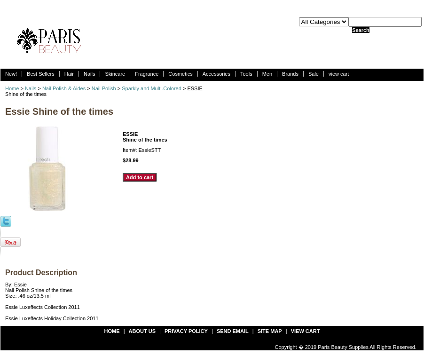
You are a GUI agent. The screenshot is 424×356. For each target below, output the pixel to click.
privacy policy (186, 331)
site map (270, 331)
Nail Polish (104, 88)
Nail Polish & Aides (64, 88)
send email (233, 331)
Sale (313, 74)
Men (267, 74)
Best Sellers (41, 74)
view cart (339, 74)
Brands (290, 74)
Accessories (216, 74)
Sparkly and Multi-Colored (151, 88)
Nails (89, 74)
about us (142, 331)
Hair (69, 74)
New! (11, 74)
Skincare (115, 74)
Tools (246, 74)
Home (12, 88)
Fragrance (146, 74)
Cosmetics (180, 74)
